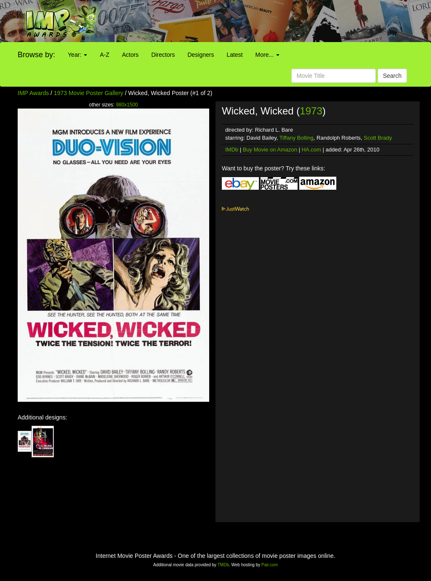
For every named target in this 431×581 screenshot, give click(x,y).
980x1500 (127, 105)
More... (267, 54)
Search (392, 75)
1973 (311, 111)
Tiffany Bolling (296, 138)
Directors (163, 54)
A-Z (104, 54)
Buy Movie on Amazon (270, 149)
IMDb (231, 149)
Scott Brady (378, 138)
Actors (130, 54)
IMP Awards (33, 93)
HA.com (311, 149)
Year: (77, 54)
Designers (200, 54)
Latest (234, 54)
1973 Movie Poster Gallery (88, 93)
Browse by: (36, 54)
